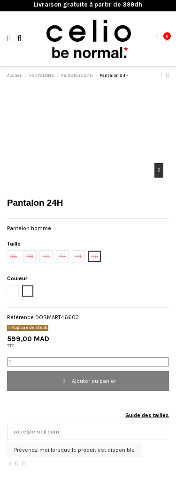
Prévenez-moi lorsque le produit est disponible (74, 450)
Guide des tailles (147, 415)
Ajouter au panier (87, 381)
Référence (20, 317)
